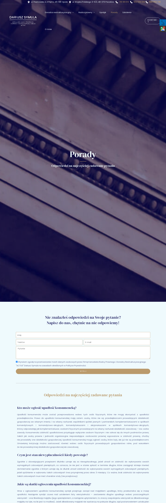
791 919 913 (124, 2)
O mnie (138, 12)
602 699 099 (139, 2)
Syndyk (104, 12)
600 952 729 (155, 2)
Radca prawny (88, 12)
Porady (115, 12)
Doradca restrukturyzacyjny (62, 12)
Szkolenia (126, 12)
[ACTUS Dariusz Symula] (23, 12)
